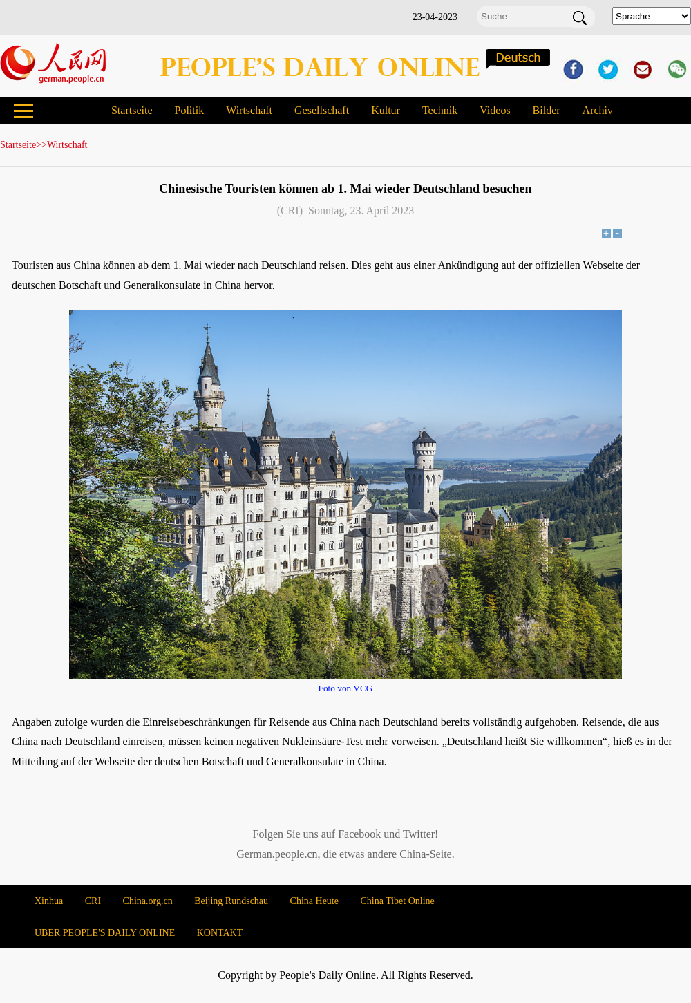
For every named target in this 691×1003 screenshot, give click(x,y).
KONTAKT (220, 933)
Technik (439, 110)
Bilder (546, 110)
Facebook (359, 834)
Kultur (385, 110)
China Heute (314, 901)
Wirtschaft (249, 110)
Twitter (419, 834)
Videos (495, 110)
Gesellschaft (321, 110)
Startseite (132, 110)
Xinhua (49, 901)
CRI (93, 901)
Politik (189, 110)
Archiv (598, 110)
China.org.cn (148, 901)
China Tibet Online (397, 901)
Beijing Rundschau (231, 901)
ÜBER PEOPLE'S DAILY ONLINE (105, 933)
